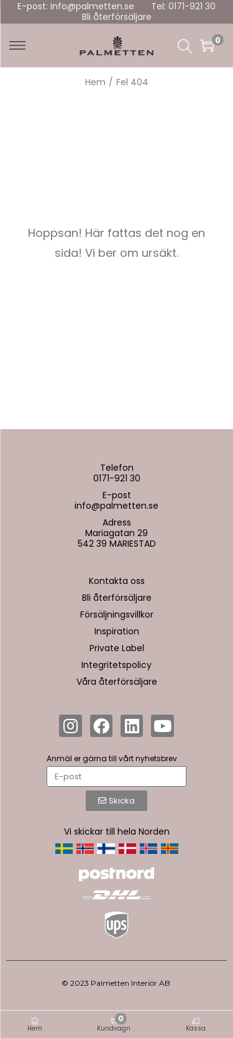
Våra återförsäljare (116, 681)
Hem (95, 82)
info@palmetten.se (116, 505)
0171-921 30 (116, 478)
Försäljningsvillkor (116, 614)
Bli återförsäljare (117, 17)
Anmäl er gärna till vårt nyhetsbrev (112, 758)
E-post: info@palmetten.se (75, 6)
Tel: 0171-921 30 (183, 6)
